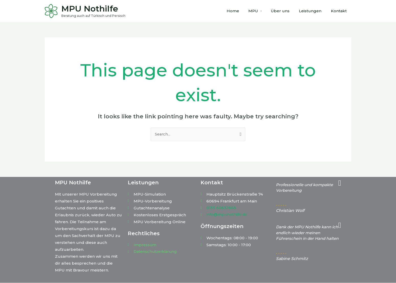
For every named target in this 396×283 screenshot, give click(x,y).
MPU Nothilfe (89, 9)
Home (240, 10)
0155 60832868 (221, 208)
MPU (259, 10)
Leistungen (312, 10)
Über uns (284, 10)
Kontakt (339, 10)
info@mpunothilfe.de (227, 214)
